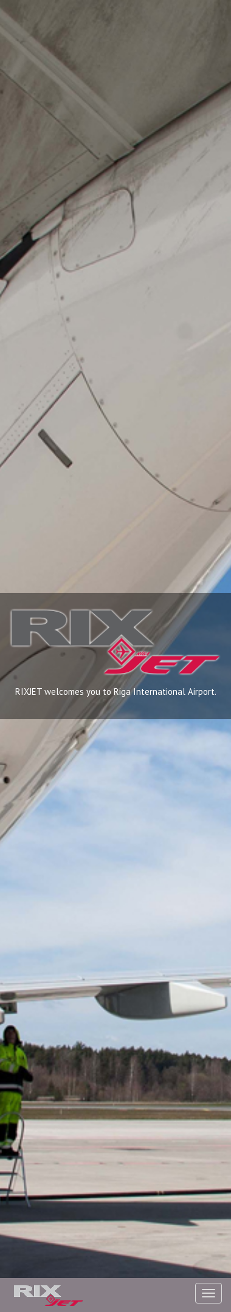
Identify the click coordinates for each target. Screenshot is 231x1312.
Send (183, 1271)
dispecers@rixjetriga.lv (175, 922)
